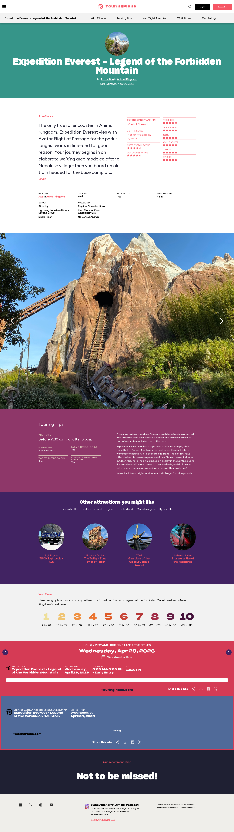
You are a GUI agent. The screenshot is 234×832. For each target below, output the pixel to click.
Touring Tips (124, 18)
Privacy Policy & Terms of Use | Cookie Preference (176, 808)
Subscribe (222, 7)
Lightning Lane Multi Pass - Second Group (54, 211)
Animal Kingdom (127, 79)
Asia (41, 196)
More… (43, 179)
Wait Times (184, 18)
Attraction (107, 79)
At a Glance (98, 18)
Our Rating (209, 18)
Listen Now (104, 820)
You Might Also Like (155, 18)
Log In (202, 7)
